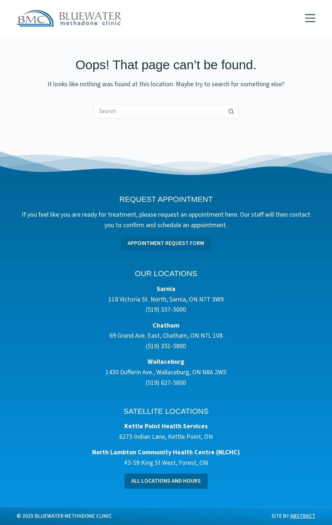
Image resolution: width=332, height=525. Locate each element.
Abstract (302, 516)
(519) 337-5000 (166, 309)
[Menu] (310, 18)
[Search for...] (159, 111)
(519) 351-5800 (166, 346)
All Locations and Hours (166, 481)
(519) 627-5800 (166, 382)
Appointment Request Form (166, 243)
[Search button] (231, 111)
